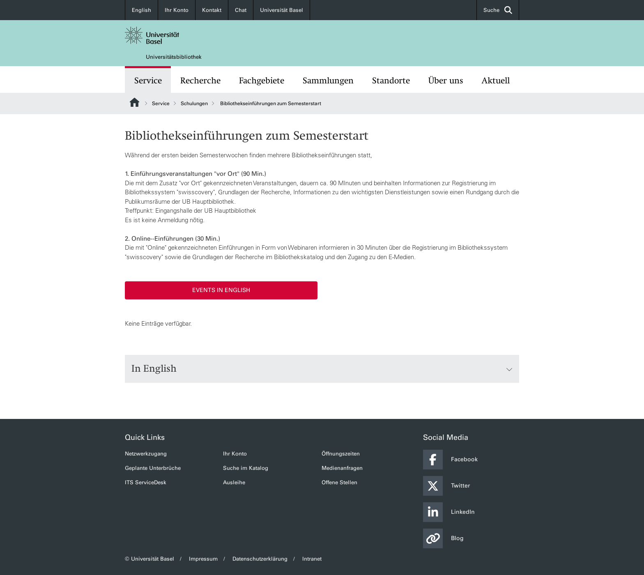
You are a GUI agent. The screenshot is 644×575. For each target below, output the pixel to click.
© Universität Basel (149, 559)
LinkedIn (449, 512)
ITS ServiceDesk (145, 482)
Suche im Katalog (245, 468)
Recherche (200, 80)
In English (322, 369)
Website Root (134, 102)
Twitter (446, 486)
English (141, 10)
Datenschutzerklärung (260, 559)
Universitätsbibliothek (174, 57)
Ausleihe (234, 482)
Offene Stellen (339, 482)
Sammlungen (328, 80)
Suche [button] (497, 10)
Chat (240, 10)
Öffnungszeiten (341, 454)
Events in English (221, 290)
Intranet (312, 559)
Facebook (450, 459)
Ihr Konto (177, 10)
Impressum (203, 559)
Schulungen (194, 103)
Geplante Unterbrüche (153, 468)
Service (148, 80)
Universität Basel (281, 10)
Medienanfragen (342, 468)
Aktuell (496, 80)
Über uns (445, 80)
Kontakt (211, 10)
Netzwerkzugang (146, 454)
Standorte (391, 80)
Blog (443, 538)
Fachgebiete (261, 80)
